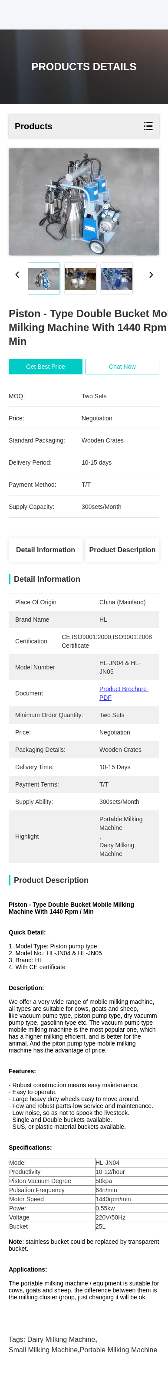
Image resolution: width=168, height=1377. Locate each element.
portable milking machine (119, 1350)
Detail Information (45, 550)
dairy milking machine (61, 1339)
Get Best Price (46, 366)
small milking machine (43, 1350)
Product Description (122, 550)
